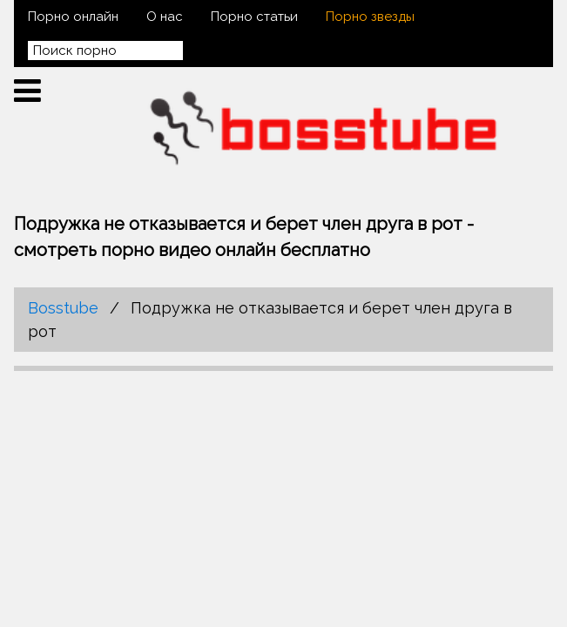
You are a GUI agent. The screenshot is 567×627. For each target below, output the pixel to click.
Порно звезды (370, 16)
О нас (164, 16)
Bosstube (63, 308)
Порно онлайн (73, 16)
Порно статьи (254, 16)
